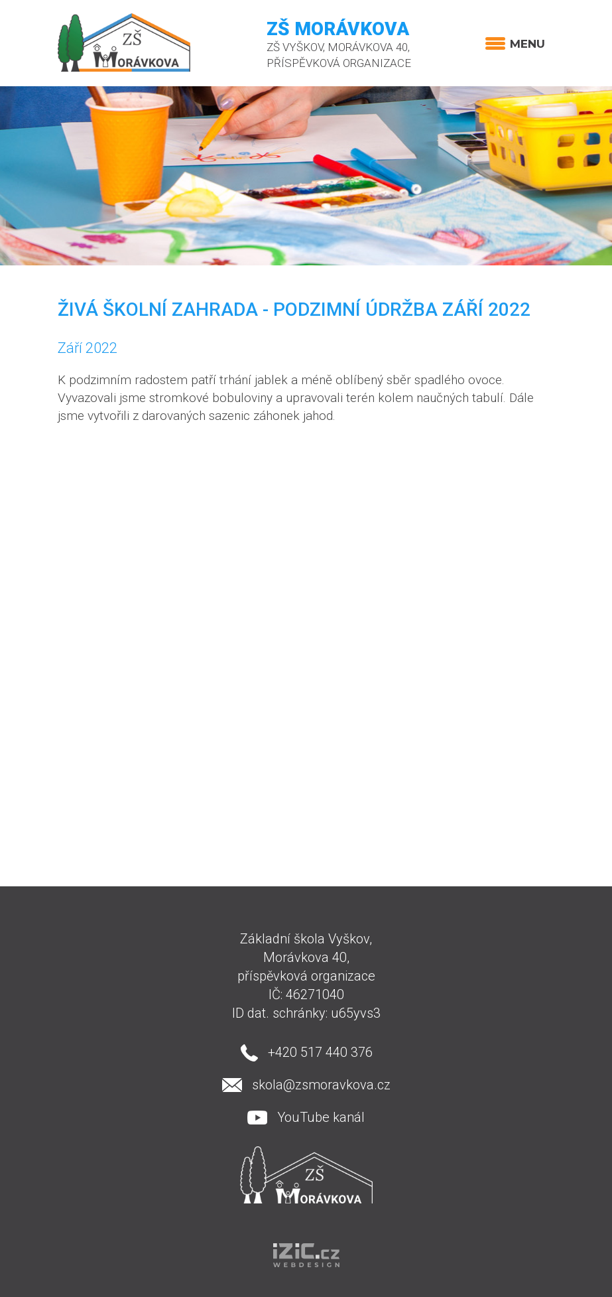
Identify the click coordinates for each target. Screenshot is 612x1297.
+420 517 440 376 (320, 1052)
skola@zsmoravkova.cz (321, 1085)
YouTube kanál (321, 1117)
